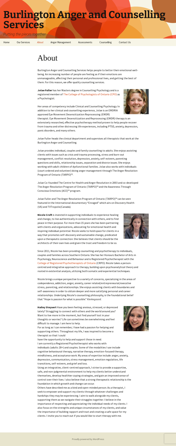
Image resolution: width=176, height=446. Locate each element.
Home (6, 42)
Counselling (105, 42)
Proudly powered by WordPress (88, 439)
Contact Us (125, 42)
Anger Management (61, 42)
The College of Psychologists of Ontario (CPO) (90, 94)
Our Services (23, 42)
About (40, 42)
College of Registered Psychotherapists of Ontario (67, 263)
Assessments (85, 42)
